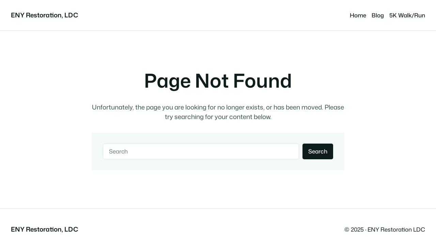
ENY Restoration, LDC (44, 15)
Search (317, 151)
